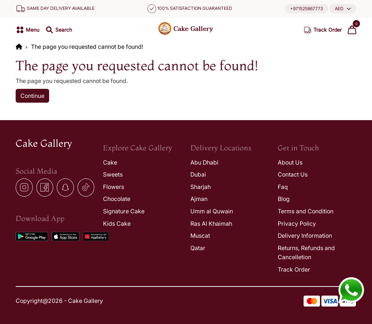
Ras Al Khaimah (211, 223)
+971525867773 (306, 8)
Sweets (113, 174)
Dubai (198, 174)
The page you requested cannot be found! (87, 46)
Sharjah (200, 186)
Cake (110, 162)
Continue (32, 95)
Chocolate (116, 198)
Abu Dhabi (204, 162)
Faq (283, 186)
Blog (284, 198)
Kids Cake (117, 223)
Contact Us (293, 174)
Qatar (197, 248)
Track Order (294, 269)
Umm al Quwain (211, 211)
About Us (290, 162)
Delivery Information (305, 235)
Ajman (198, 198)
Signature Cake (124, 211)
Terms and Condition (305, 211)
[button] (343, 8)
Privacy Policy (297, 223)
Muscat (200, 235)
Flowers (113, 186)
